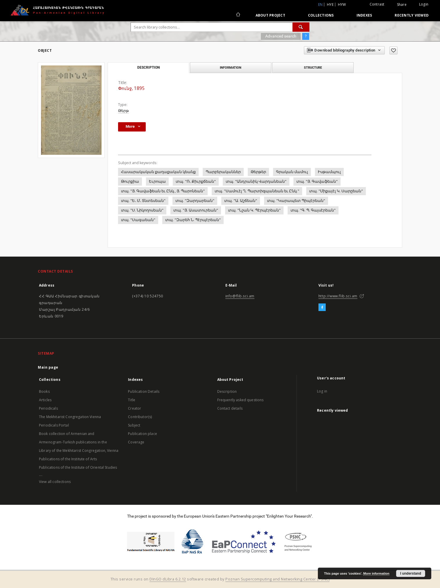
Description (227, 391)
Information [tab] (230, 67)
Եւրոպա (157, 181)
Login (423, 4)
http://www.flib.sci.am (337, 296)
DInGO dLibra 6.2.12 (167, 579)
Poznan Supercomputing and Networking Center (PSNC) (277, 579)
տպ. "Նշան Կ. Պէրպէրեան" (254, 210)
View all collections (55, 481)
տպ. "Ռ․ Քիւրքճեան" (196, 181)
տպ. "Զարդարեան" (194, 200)
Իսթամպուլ (329, 171)
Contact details (230, 408)
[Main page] (237, 15)
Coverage (136, 442)
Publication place (142, 433)
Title (131, 399)
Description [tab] (148, 67)
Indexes (364, 15)
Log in (322, 391)
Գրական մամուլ (292, 171)
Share (402, 4)
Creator (134, 408)
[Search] (301, 27)
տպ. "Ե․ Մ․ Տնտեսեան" (143, 200)
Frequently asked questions (240, 399)
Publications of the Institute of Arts (68, 458)
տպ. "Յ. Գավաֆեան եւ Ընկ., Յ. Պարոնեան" (163, 191)
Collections (321, 15)
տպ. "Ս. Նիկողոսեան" (142, 210)
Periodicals (48, 408)
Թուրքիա (130, 181)
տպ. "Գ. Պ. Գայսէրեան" (313, 210)
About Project (270, 15)
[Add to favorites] (393, 50)
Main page (48, 367)
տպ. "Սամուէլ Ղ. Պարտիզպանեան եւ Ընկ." (257, 191)
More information (376, 573)
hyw (342, 4)
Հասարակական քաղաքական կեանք (158, 171)
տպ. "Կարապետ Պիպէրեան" (296, 200)
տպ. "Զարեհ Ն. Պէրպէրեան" (193, 219)
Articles (45, 399)
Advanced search (280, 36)
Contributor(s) (140, 416)
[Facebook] (322, 307)
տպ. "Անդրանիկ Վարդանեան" (256, 181)
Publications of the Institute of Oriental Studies (78, 467)
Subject (134, 425)
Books (44, 391)
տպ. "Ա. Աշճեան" (240, 200)
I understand (410, 573)
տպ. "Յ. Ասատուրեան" (195, 210)
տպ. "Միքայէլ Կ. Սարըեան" (336, 191)
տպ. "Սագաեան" (138, 219)
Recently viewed (412, 15)
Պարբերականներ (223, 171)
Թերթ (123, 110)
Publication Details (143, 391)
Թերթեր (258, 171)
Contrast (377, 4)
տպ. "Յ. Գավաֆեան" (317, 181)
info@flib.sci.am (240, 296)
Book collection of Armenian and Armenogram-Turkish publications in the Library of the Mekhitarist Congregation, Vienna (78, 442)
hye (330, 4)
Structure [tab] (313, 67)
